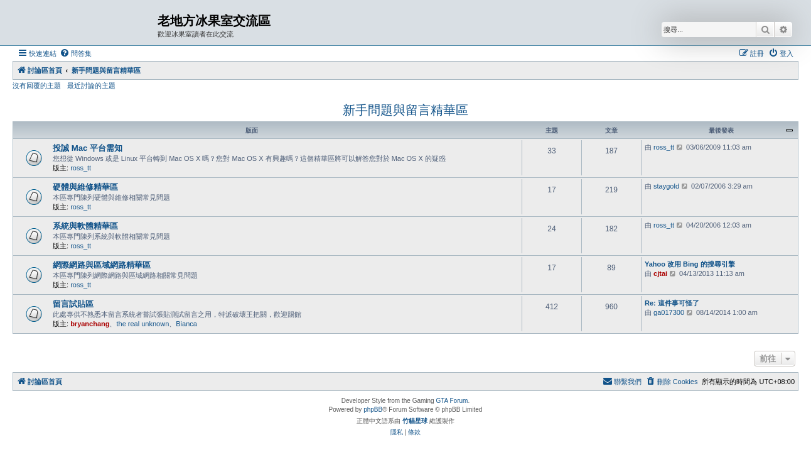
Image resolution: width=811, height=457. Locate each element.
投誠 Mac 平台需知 (87, 148)
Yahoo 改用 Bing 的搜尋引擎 (690, 264)
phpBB (372, 409)
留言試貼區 (73, 304)
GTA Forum (452, 400)
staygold (666, 186)
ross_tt (80, 168)
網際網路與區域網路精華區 (102, 265)
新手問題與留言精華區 (405, 110)
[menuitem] (76, 53)
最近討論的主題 (91, 85)
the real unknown (142, 324)
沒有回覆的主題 (37, 85)
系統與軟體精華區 (85, 226)
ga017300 (668, 312)
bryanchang (89, 324)
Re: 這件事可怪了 (672, 303)
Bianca (186, 324)
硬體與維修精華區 (85, 187)
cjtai (660, 273)
